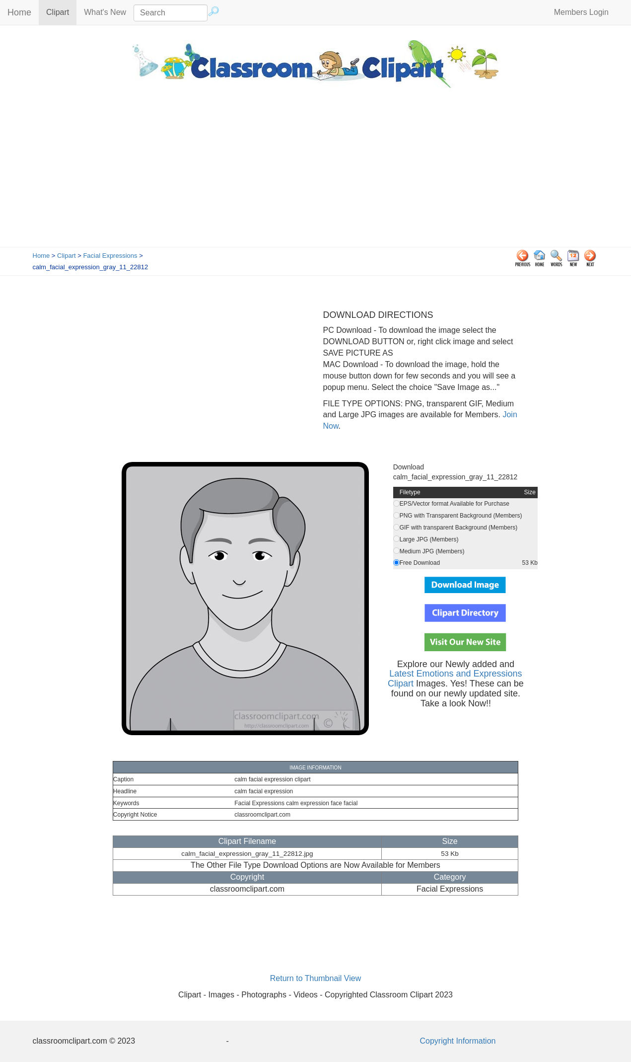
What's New (105, 12)
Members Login (581, 12)
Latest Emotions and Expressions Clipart (455, 678)
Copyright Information (458, 1041)
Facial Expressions (110, 255)
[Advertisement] (316, 172)
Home (19, 12)
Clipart (61, 11)
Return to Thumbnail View (315, 978)
